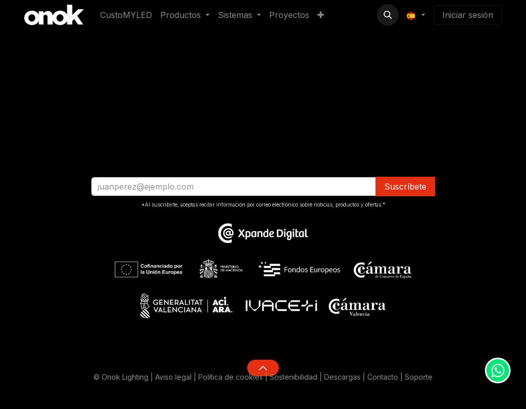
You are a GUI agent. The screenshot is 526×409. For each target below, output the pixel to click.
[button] (388, 15)
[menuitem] (126, 15)
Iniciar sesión (467, 15)
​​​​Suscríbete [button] (405, 186)
